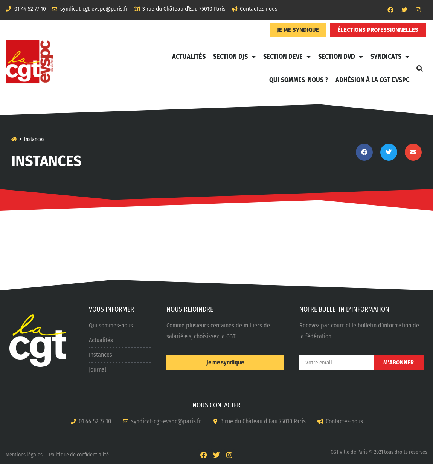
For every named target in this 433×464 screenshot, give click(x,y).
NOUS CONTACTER (216, 405)
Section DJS (234, 56)
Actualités (189, 56)
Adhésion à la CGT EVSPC (372, 80)
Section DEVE (287, 56)
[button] (419, 68)
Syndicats (389, 56)
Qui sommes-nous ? (298, 80)
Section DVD (340, 56)
